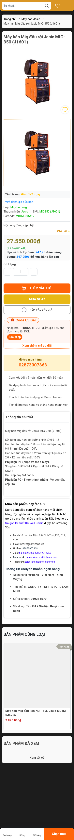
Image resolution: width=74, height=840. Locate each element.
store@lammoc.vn (32, 544)
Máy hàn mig (18, 207)
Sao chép (15, 337)
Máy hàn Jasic (31, 19)
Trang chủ (10, 19)
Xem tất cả (37, 757)
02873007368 (33, 364)
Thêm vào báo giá (37, 309)
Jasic (24, 211)
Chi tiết (63, 231)
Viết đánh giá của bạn (19, 202)
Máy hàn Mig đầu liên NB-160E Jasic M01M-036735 (36, 713)
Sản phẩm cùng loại (24, 634)
